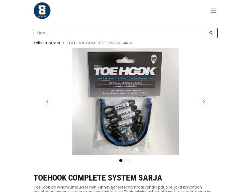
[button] (47, 101)
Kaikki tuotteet (47, 43)
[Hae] (211, 33)
